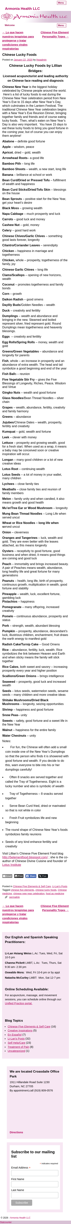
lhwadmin (41, 59)
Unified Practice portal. (18, 1003)
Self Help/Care (16, 1042)
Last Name (17, 1190)
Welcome (10, 25)
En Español (15, 1034)
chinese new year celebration (28, 893)
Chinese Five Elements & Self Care (32, 886)
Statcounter (6, 1222)
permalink (14, 897)
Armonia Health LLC (22, 9)
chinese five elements (22, 889)
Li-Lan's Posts (59, 886)
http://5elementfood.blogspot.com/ (25, 857)
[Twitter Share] (43, 876)
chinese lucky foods (45, 889)
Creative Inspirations (20, 1030)
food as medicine (55, 893)
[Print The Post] (18, 876)
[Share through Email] (7, 876)
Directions (16, 1132)
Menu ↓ (62, 3)
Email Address (20, 1167)
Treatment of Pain (18, 1046)
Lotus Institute (11, 864)
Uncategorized (16, 1050)
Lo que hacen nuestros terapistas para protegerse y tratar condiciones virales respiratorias (18, 40)
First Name (17, 1179)
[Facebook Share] (30, 876)
